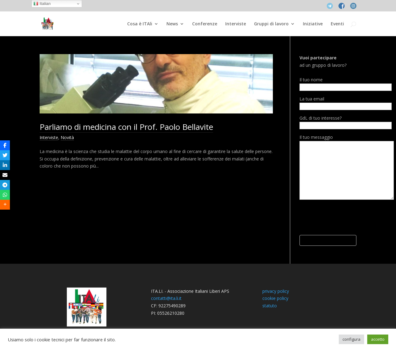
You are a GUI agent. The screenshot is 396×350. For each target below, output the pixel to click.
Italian (41, 3)
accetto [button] (378, 339)
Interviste (235, 24)
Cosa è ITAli (139, 24)
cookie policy (275, 298)
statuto (269, 306)
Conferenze (204, 24)
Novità (67, 137)
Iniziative (313, 24)
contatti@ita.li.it (166, 298)
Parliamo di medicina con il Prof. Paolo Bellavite (126, 126)
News (172, 24)
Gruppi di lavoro (271, 24)
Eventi (337, 24)
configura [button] (351, 339)
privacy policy (275, 291)
